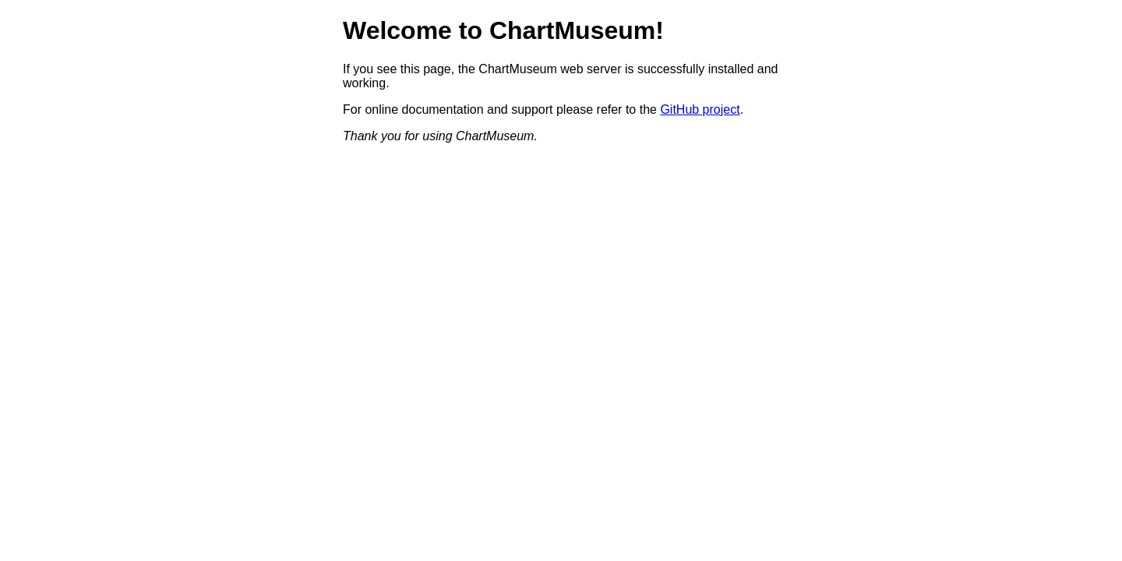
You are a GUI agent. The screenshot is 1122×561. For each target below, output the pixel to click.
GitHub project (699, 109)
